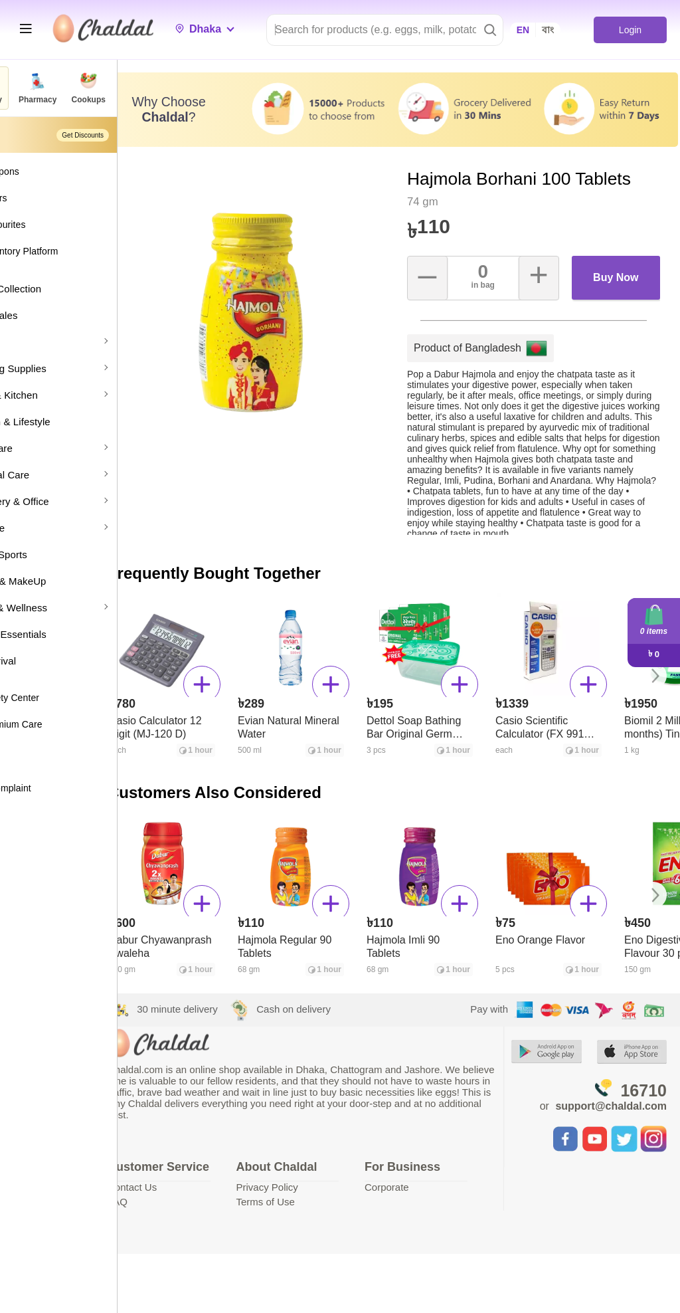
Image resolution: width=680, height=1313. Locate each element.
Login (630, 29)
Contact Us (197, 1203)
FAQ (183, 1217)
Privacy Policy (317, 1189)
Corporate (422, 1189)
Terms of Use (315, 1203)
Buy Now (621, 279)
